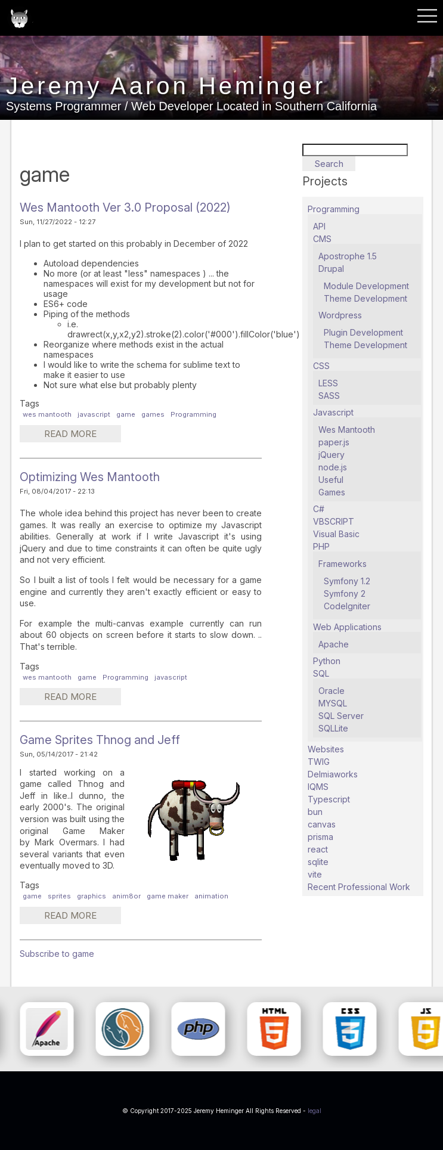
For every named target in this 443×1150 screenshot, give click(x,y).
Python (326, 661)
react (318, 849)
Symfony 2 (344, 593)
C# (318, 509)
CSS (321, 366)
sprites (59, 896)
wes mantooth (47, 414)
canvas (322, 824)
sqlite (318, 862)
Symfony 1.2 (347, 581)
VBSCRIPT (333, 521)
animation (211, 896)
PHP (321, 546)
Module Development (366, 286)
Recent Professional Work (359, 887)
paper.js (333, 442)
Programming (193, 414)
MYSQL (332, 703)
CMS (322, 239)
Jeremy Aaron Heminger (166, 86)
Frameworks (342, 564)
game (125, 414)
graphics (91, 896)
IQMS (318, 787)
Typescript (329, 799)
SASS (329, 395)
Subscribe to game (57, 953)
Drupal (331, 269)
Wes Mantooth (346, 429)
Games (331, 492)
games (153, 414)
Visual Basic (336, 534)
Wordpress (340, 315)
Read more (82, 435)
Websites (326, 749)
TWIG (319, 762)
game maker (167, 896)
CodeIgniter (347, 606)
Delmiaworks (333, 774)
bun (315, 812)
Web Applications (347, 627)
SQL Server (341, 716)
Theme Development (365, 298)
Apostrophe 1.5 (347, 256)
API (319, 226)
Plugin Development (363, 332)
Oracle (331, 691)
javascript (94, 414)
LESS (328, 383)
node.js (332, 467)
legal (314, 1110)
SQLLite (333, 728)
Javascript (333, 412)
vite (315, 874)
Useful (330, 480)
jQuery (331, 455)
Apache (333, 644)
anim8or (126, 896)
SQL (321, 673)
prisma (320, 837)
